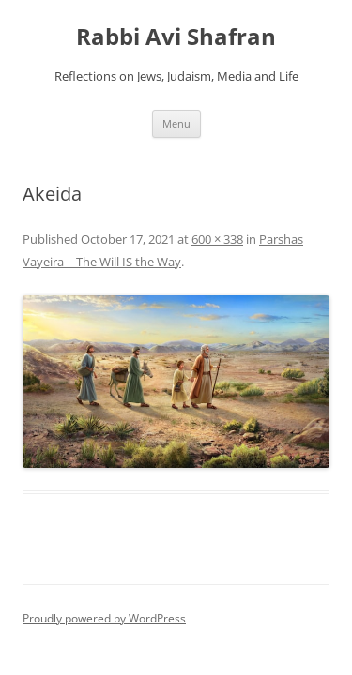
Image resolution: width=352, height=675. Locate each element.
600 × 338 (217, 239)
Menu (176, 123)
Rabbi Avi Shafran (176, 37)
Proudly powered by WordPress (104, 618)
